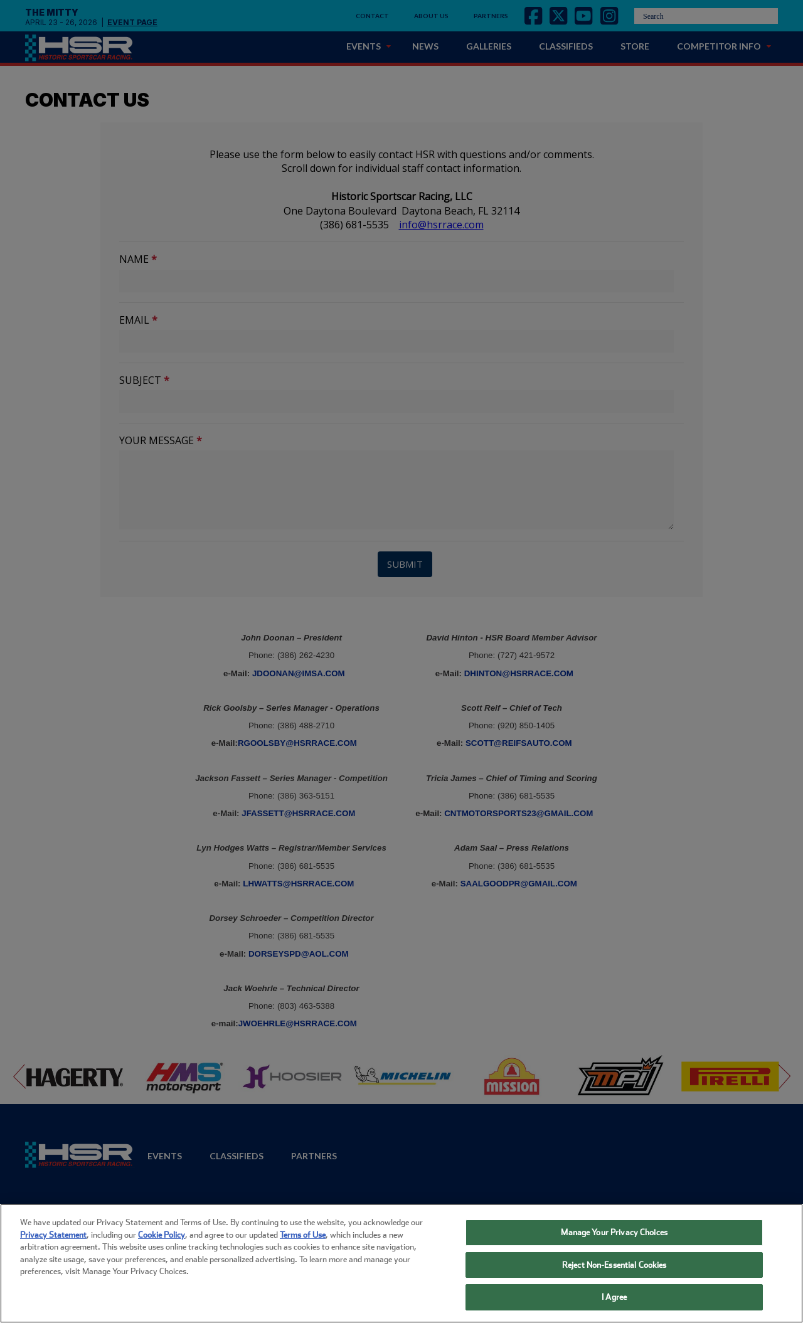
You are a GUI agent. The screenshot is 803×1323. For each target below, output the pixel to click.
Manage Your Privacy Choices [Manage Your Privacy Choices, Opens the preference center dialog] (614, 1232)
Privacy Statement (53, 1235)
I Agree (614, 1297)
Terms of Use (303, 1235)
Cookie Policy (161, 1235)
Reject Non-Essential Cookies (614, 1265)
